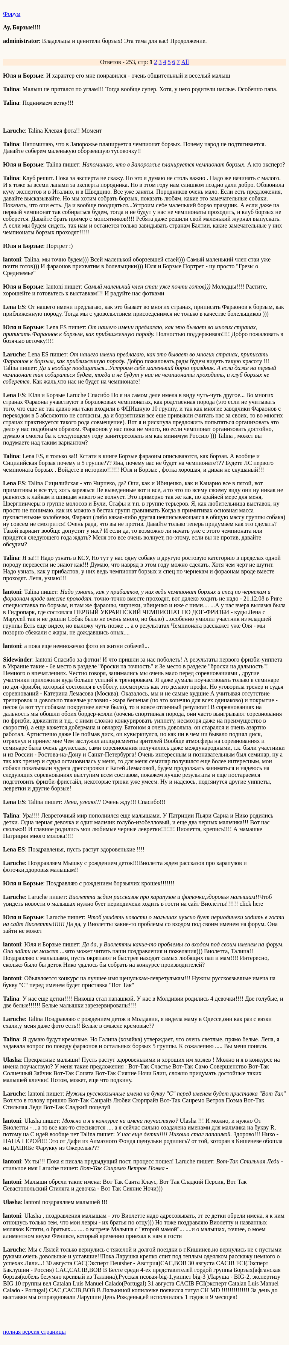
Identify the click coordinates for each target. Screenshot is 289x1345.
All (185, 62)
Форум (11, 14)
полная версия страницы (34, 1331)
